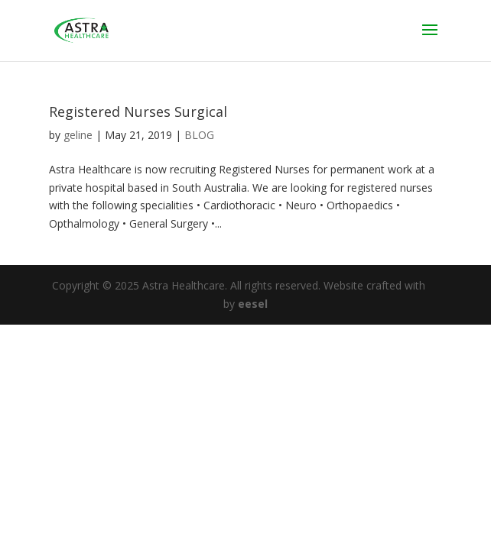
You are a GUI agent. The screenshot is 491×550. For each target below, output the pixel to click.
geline (78, 135)
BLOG (199, 135)
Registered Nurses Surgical (138, 111)
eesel (253, 303)
